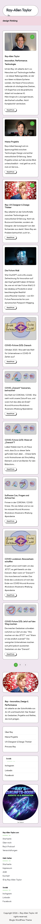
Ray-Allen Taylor (19, 10)
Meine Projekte (12, 141)
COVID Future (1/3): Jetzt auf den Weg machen (20, 622)
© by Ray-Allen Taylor (12, 879)
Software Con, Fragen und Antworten (17, 496)
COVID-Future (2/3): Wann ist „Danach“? (18, 441)
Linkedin (8, 770)
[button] (25, 665)
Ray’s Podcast (9, 846)
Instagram (9, 765)
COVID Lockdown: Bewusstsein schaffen (19, 560)
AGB (5, 872)
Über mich (7, 842)
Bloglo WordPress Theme (20, 920)
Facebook (9, 775)
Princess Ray (10, 746)
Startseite (7, 838)
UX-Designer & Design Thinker (18, 741)
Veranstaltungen (10, 850)
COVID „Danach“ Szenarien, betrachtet (18, 389)
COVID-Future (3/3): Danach (18, 345)
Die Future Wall (12, 270)
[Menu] (9, 15)
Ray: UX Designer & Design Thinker (17, 206)
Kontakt (6, 876)
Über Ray (9, 732)
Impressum (7, 868)
